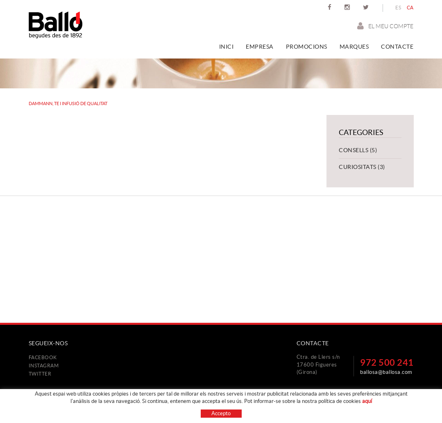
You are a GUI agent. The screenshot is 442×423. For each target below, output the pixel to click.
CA (410, 7)
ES (398, 7)
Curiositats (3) (362, 167)
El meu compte (385, 26)
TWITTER (40, 373)
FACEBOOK (43, 357)
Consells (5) (358, 150)
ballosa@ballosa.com (386, 372)
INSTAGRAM (44, 365)
